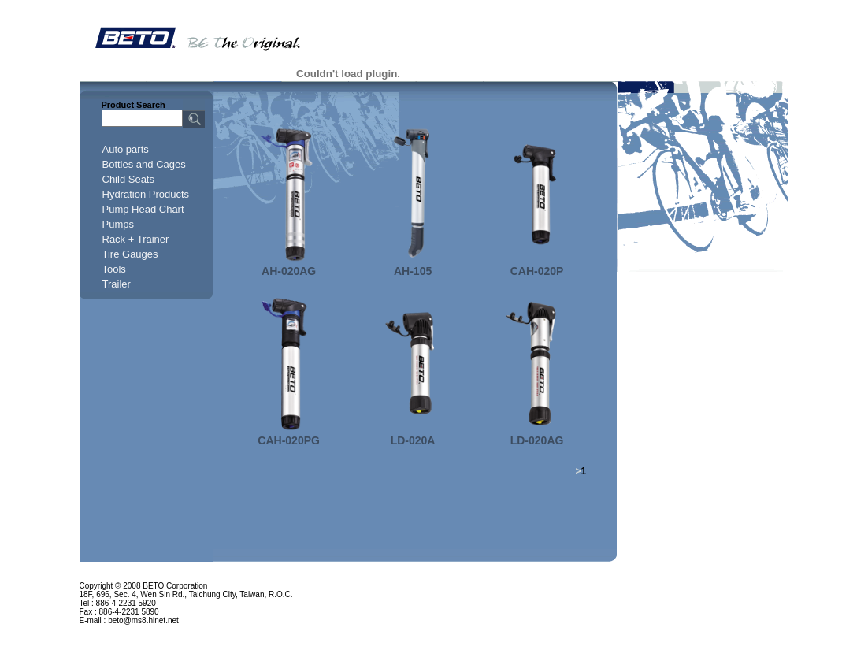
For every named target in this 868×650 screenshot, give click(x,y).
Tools (114, 269)
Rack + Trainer (135, 239)
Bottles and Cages (144, 164)
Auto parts (125, 149)
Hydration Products (146, 194)
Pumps (118, 224)
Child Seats (128, 179)
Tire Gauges (130, 254)
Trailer (116, 284)
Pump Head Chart (143, 209)
